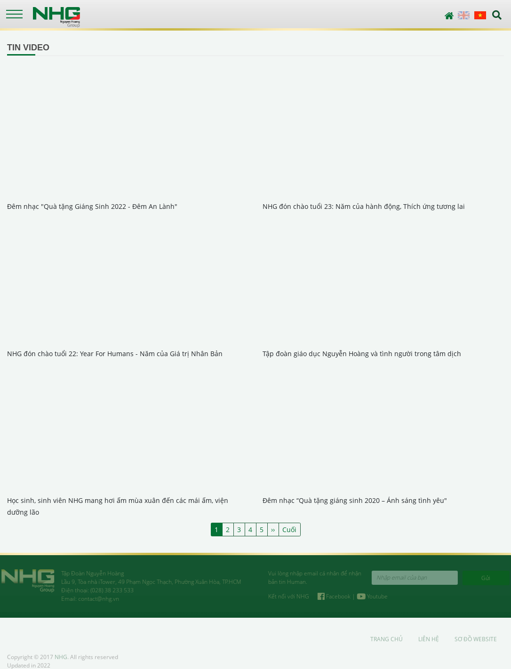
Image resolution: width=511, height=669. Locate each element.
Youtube (375, 596)
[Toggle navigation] (14, 14)
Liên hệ (428, 642)
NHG (61, 660)
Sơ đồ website (476, 642)
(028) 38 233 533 (109, 590)
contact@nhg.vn (95, 599)
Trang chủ (386, 642)
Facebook (337, 596)
